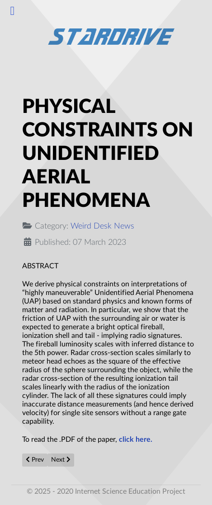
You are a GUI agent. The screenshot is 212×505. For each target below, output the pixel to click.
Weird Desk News (102, 226)
